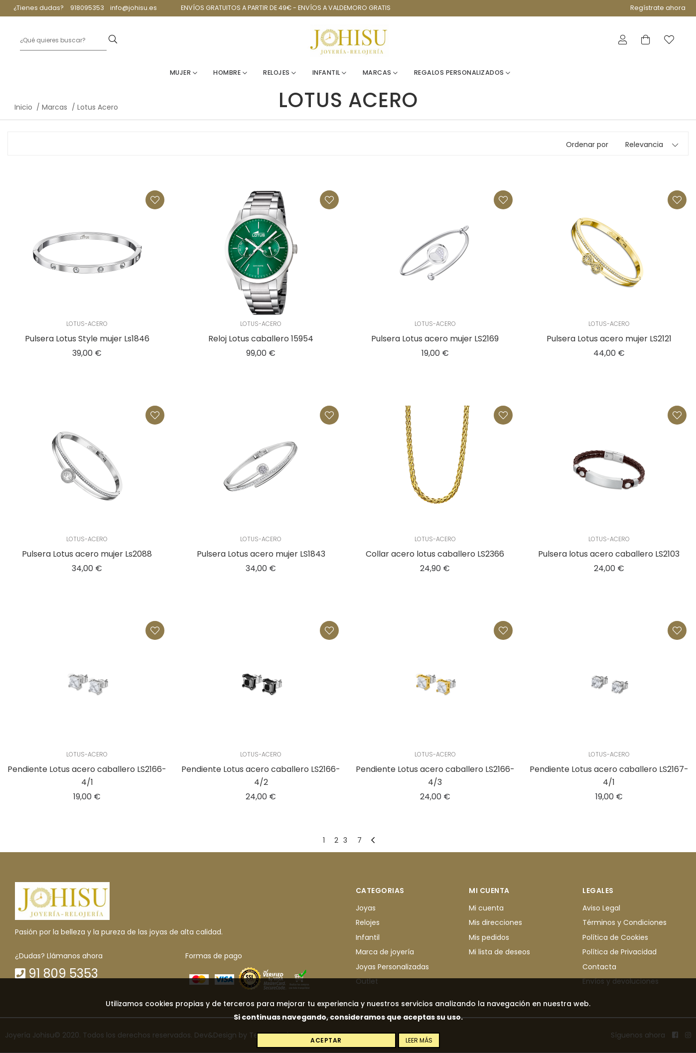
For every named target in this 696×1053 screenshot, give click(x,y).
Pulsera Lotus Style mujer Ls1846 (87, 339)
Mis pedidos (489, 937)
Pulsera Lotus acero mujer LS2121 (609, 339)
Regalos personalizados (462, 73)
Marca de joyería (385, 952)
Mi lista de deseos (499, 952)
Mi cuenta (486, 908)
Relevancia (644, 145)
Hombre (230, 73)
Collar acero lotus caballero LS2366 (435, 554)
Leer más (419, 1040)
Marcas (380, 73)
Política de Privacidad (619, 952)
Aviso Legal (601, 908)
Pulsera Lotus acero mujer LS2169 (435, 339)
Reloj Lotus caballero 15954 (260, 339)
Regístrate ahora (658, 7)
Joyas (366, 908)
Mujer (184, 73)
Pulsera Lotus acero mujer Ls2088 (87, 554)
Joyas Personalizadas (392, 967)
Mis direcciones (495, 923)
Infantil (329, 73)
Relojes (279, 73)
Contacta (599, 967)
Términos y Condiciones (624, 923)
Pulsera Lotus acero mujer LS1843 (261, 554)
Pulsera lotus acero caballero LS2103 (609, 554)
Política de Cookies (615, 937)
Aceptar (326, 1040)
